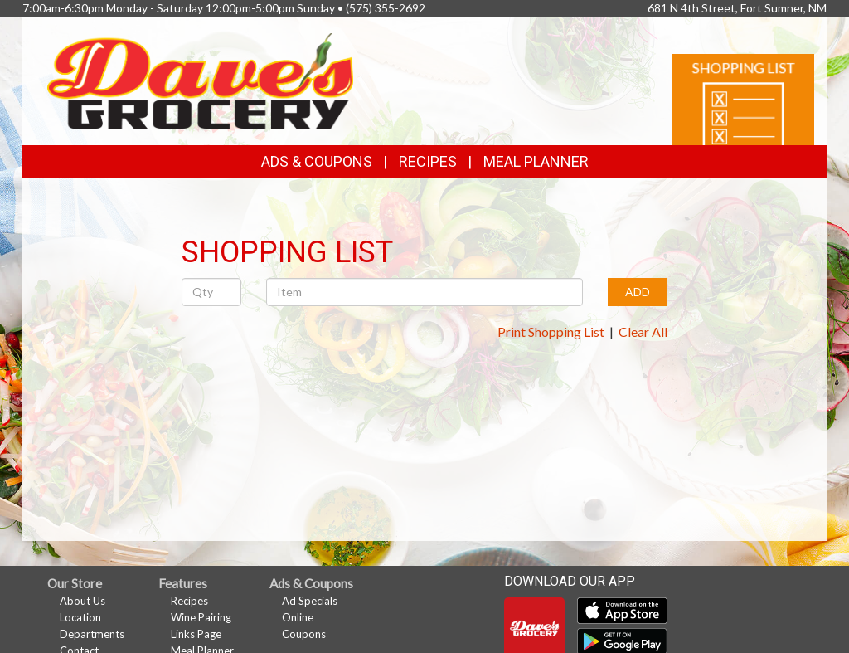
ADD (637, 292)
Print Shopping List (550, 331)
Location (80, 617)
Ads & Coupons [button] (316, 161)
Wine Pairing (201, 617)
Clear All (643, 331)
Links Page (196, 634)
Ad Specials (309, 600)
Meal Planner (536, 161)
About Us (82, 600)
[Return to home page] (200, 79)
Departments (92, 634)
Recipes (428, 161)
